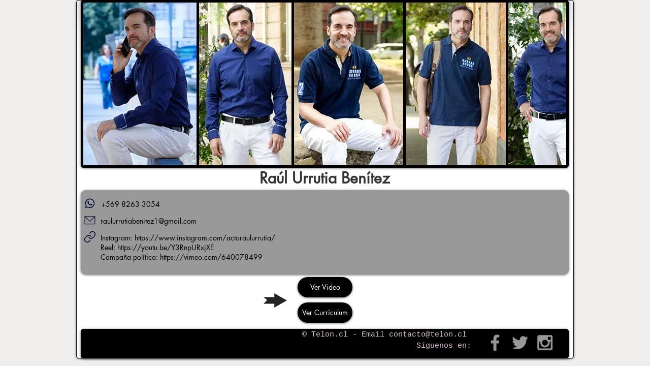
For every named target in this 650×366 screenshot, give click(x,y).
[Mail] (89, 220)
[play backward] (96, 84)
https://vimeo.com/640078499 (211, 257)
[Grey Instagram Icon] (545, 342)
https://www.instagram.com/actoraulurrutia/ (205, 237)
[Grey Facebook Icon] (495, 342)
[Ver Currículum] (325, 312)
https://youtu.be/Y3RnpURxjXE (165, 247)
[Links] (89, 236)
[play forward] (553, 84)
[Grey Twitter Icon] (520, 342)
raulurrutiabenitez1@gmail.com (149, 221)
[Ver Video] (325, 287)
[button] (140, 84)
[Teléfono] (89, 203)
